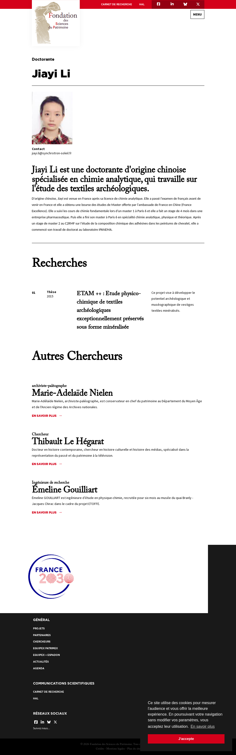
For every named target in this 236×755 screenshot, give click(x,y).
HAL (141, 4)
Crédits (100, 749)
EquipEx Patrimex (45, 648)
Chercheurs (41, 641)
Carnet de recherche (116, 4)
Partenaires (42, 635)
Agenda (38, 668)
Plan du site (133, 749)
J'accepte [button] (186, 739)
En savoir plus (44, 415)
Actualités (41, 661)
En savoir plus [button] (202, 726)
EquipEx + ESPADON (46, 655)
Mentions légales (115, 749)
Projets (39, 628)
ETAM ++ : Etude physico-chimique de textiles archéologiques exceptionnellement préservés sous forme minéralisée (110, 310)
